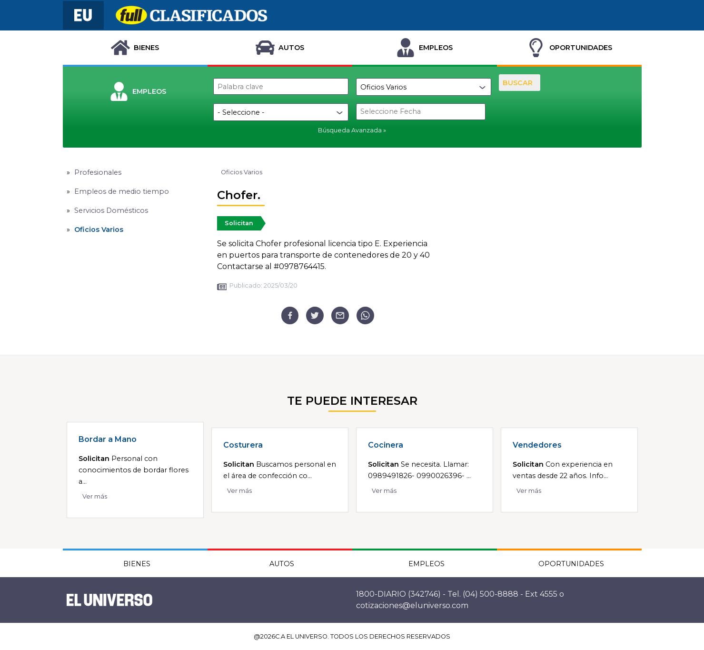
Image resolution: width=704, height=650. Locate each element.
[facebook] (290, 315)
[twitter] (314, 315)
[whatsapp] (365, 315)
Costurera (243, 445)
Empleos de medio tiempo (121, 191)
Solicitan (239, 223)
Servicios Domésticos (111, 210)
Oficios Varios (98, 229)
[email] (340, 315)
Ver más (94, 496)
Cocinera (385, 445)
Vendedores (537, 445)
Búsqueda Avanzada (350, 130)
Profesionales (97, 172)
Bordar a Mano (108, 439)
